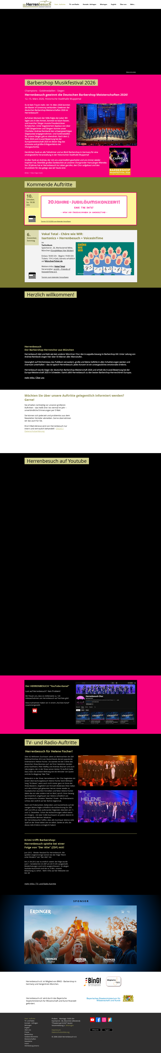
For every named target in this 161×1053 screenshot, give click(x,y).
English (27, 1028)
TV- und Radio (29, 1021)
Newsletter (28, 1041)
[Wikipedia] (95, 1029)
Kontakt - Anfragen (31, 1023)
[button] (80, 40)
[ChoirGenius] (110, 1019)
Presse (27, 1032)
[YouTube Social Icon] (34, 710)
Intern (27, 1043)
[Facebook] (98, 1019)
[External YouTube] (60, 323)
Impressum (56, 1030)
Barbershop (29, 1034)
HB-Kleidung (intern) (32, 1046)
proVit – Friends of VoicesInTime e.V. (56, 270)
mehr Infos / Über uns (34, 377)
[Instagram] (104, 1019)
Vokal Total (59, 266)
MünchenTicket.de (54, 261)
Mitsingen (28, 1025)
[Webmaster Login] (97, 1040)
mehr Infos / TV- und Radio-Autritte (40, 883)
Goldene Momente (31, 1037)
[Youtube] (92, 1019)
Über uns (28, 1030)
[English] (107, 1029)
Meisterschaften (30, 1039)
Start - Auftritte (30, 1018)
